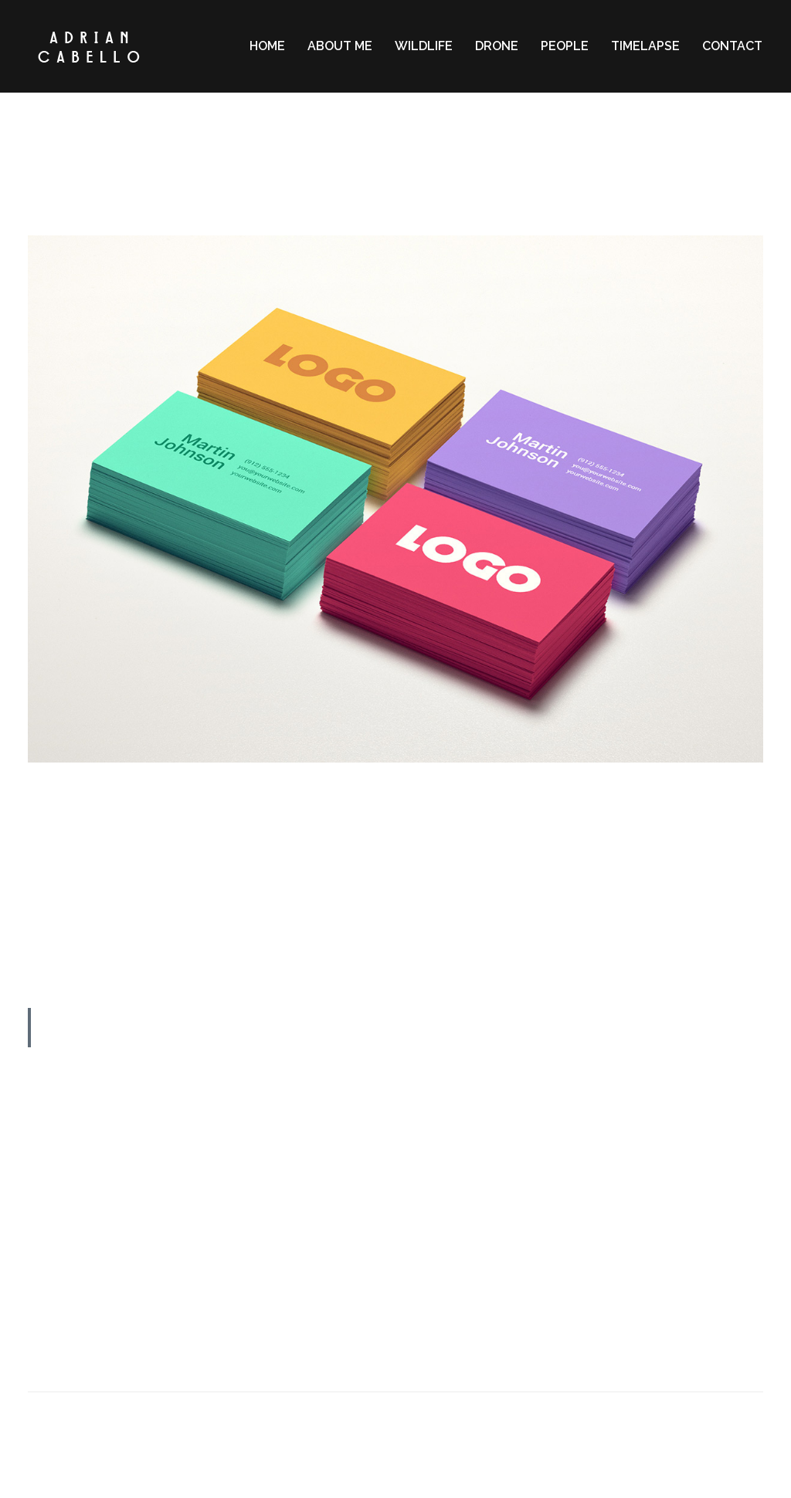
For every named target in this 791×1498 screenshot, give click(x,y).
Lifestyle (404, 189)
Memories (459, 189)
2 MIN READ (395, 129)
